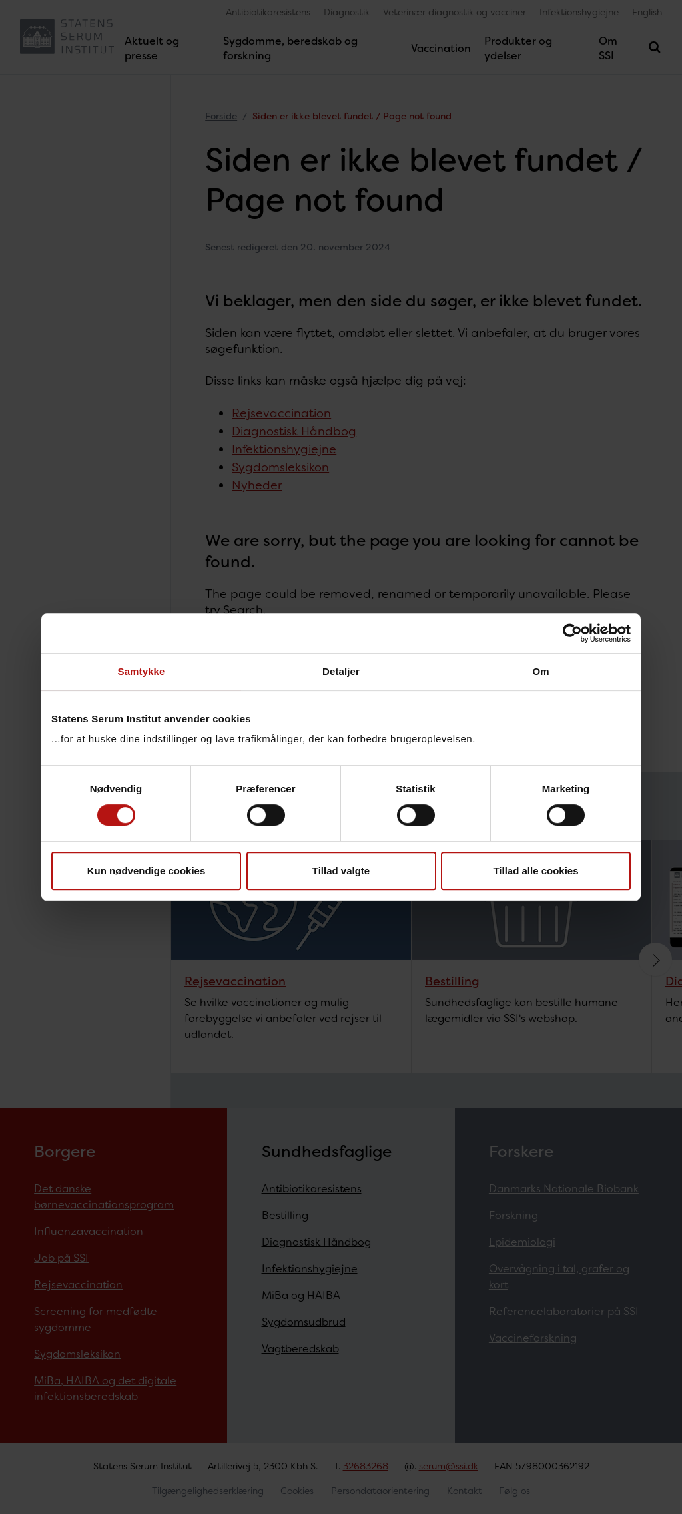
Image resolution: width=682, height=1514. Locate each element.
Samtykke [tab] (141, 671)
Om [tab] (540, 671)
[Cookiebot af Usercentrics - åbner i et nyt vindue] (572, 633)
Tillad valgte (341, 870)
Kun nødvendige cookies (146, 870)
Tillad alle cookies (535, 870)
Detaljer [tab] (341, 671)
